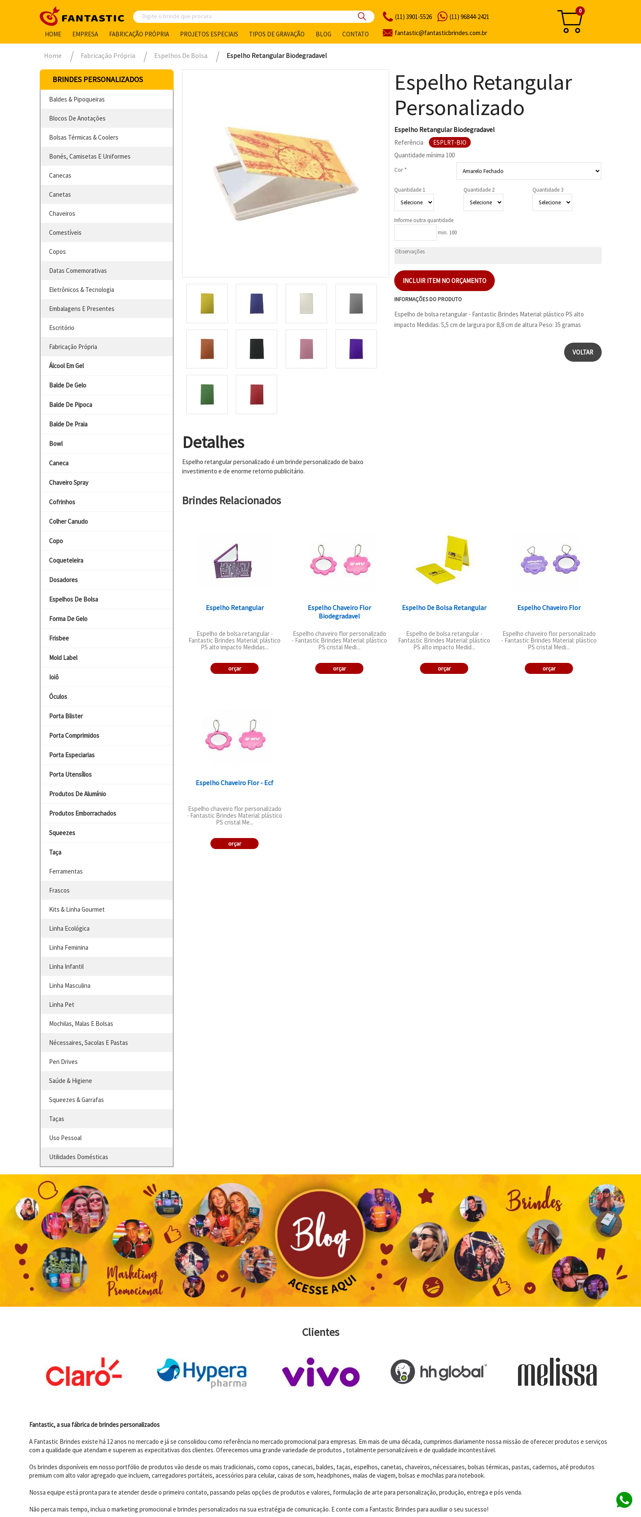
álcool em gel (66, 366)
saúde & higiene (70, 1081)
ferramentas (66, 871)
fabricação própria (73, 347)
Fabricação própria (139, 34)
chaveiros (62, 213)
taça (55, 852)
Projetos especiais (209, 34)
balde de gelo (67, 385)
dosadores (63, 580)
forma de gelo (68, 619)
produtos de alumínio (77, 794)
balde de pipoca (70, 405)
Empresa (85, 34)
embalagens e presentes (82, 309)
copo (56, 541)
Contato (355, 34)
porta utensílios (70, 774)
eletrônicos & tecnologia (81, 290)
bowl (56, 444)
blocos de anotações (77, 118)
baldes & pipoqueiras (77, 99)
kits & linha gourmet (77, 909)
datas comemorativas (78, 271)
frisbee (59, 638)
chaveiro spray (68, 482)
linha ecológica (69, 928)
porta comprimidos (74, 735)
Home (53, 34)
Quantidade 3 (547, 189)
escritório (61, 328)
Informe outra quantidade (423, 220)
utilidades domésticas (78, 1157)
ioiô (54, 677)
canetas (60, 194)
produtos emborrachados (82, 813)
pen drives (63, 1062)
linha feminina (68, 947)
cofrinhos (62, 502)
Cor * (400, 169)
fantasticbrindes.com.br (441, 33)
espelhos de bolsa (73, 599)
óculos (58, 697)
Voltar (583, 352)
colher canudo (68, 521)
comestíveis (65, 232)
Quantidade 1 (409, 189)
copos (57, 251)
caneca (58, 463)
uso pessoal (65, 1138)
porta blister (66, 716)
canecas (60, 175)
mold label (63, 658)
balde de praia (68, 424)
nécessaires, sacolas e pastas (88, 1043)
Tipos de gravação (277, 34)
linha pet (61, 1004)
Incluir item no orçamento (444, 281)
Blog (323, 34)
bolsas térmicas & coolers (83, 137)
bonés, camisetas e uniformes (90, 156)
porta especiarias (72, 755)
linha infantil (66, 966)
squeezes (62, 833)
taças (56, 1119)
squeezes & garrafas (76, 1100)
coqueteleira (66, 560)
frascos (59, 890)
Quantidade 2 (479, 189)
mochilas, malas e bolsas (81, 1024)
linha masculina (69, 985)
